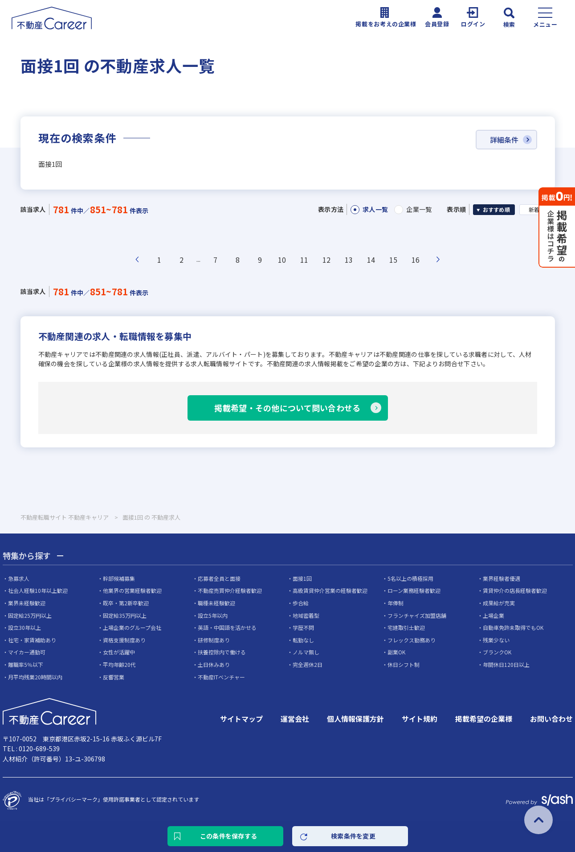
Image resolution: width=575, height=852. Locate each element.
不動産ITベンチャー (221, 677)
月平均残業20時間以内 (35, 677)
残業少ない (496, 640)
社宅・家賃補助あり (32, 640)
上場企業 (493, 615)
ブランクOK (497, 652)
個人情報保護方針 (355, 719)
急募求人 (18, 578)
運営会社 (295, 719)
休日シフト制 (403, 664)
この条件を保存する (228, 835)
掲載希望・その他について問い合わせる (287, 408)
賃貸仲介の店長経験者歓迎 (515, 590)
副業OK (396, 652)
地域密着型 (306, 615)
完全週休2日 (307, 664)
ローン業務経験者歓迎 (413, 590)
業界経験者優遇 (501, 578)
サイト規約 (419, 719)
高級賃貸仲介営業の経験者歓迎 (330, 590)
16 (416, 259)
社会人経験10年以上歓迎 (38, 590)
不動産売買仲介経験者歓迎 (230, 590)
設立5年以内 (213, 615)
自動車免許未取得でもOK (513, 627)
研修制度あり (214, 640)
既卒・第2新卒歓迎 (126, 603)
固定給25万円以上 (30, 615)
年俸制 (395, 603)
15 (393, 259)
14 (371, 259)
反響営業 (113, 677)
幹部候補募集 (119, 578)
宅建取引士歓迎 (406, 627)
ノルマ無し (306, 652)
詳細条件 (504, 139)
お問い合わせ (551, 719)
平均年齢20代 (119, 664)
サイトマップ (241, 719)
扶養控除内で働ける (222, 652)
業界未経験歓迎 (26, 603)
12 (326, 259)
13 (349, 259)
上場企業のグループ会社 (132, 627)
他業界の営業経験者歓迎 (132, 590)
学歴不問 (303, 627)
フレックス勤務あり (411, 640)
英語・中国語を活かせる (227, 627)
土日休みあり (214, 664)
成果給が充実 (499, 603)
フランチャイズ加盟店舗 (416, 615)
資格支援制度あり (124, 640)
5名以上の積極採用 (410, 578)
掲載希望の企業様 (483, 719)
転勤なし (303, 640)
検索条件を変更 (353, 835)
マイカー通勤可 (26, 652)
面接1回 (302, 578)
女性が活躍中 (119, 652)
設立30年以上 (24, 627)
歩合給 (301, 603)
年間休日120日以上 (506, 664)
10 (282, 259)
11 (304, 259)
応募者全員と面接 (219, 578)
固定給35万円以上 (125, 615)
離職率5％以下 (25, 664)
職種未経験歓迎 (216, 603)
